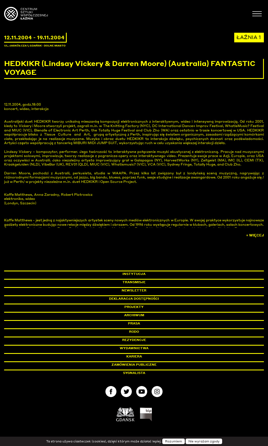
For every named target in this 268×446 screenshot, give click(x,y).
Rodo (134, 332)
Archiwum (134, 315)
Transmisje (157, 282)
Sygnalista (134, 373)
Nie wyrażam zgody (203, 441)
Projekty (134, 307)
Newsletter (134, 290)
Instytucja (134, 274)
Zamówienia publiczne (146, 365)
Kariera (134, 356)
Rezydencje (134, 340)
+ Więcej (255, 235)
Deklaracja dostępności (134, 299)
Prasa (134, 323)
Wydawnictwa (134, 348)
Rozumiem (173, 441)
